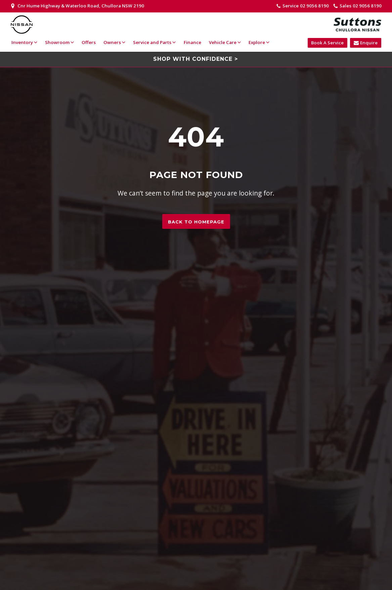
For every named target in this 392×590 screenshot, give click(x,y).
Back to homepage (196, 221)
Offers (89, 42)
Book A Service (327, 43)
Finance (192, 42)
